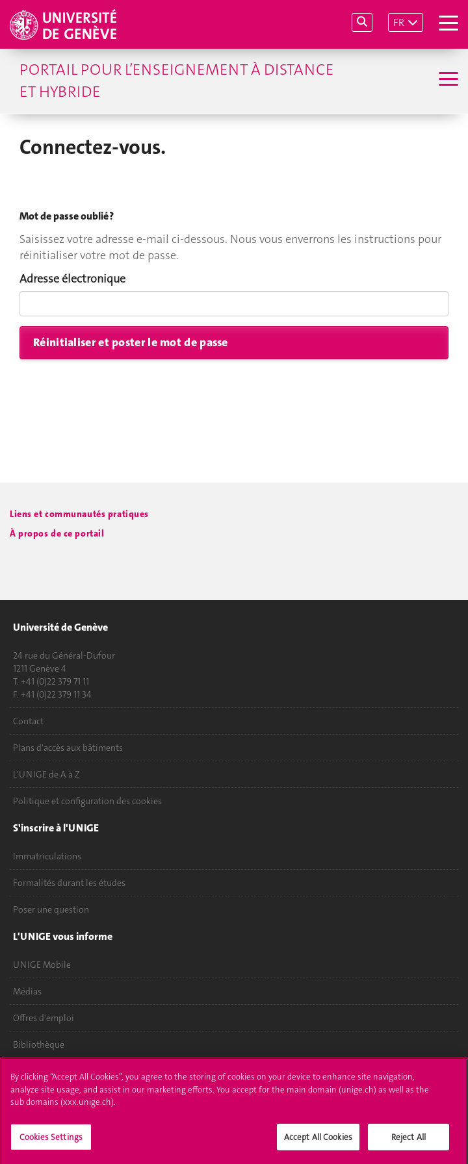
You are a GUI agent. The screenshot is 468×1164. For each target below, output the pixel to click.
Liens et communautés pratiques (79, 514)
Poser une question (51, 909)
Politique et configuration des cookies (87, 801)
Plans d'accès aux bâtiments (68, 747)
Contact (28, 721)
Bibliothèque (38, 1044)
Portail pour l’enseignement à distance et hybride (176, 80)
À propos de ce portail (57, 534)
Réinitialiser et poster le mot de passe (130, 342)
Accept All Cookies (318, 1141)
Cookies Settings (51, 1141)
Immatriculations (47, 856)
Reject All (408, 1141)
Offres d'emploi (43, 1018)
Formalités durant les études (69, 883)
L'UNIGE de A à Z (46, 774)
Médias (27, 991)
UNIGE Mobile (42, 964)
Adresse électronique (72, 278)
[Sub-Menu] (447, 80)
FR (398, 22)
